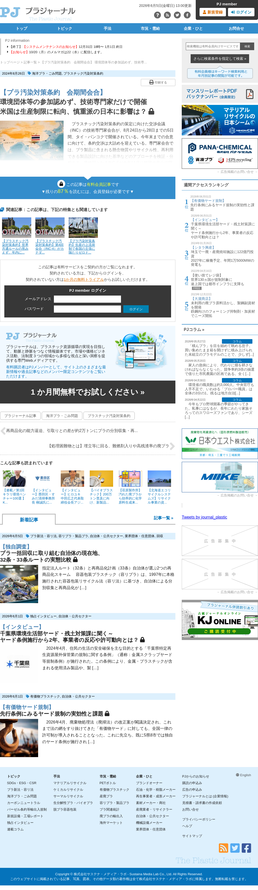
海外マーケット (111, 823)
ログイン (241, 12)
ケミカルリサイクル (68, 789)
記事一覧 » (163, 518)
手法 (107, 28)
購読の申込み (192, 783)
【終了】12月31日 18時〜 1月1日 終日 (65, 47)
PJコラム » (194, 329)
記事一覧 (30, 62)
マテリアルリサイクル (69, 783)
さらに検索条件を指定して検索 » (219, 59)
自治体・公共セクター (106, 536)
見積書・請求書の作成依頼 (202, 803)
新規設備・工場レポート (25, 816)
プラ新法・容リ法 (43, 536)
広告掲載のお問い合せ (237, 171)
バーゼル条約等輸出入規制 (27, 809)
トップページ (10, 62)
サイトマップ (192, 836)
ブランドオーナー (149, 783)
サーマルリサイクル (68, 796)
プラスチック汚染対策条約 (83, 73)
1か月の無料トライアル (84, 279)
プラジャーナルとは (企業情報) (205, 796)
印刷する (158, 82)
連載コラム (15, 829)
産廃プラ (106, 796)
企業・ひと (193, 28)
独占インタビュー (43, 616)
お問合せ (236, 28)
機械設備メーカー (149, 823)
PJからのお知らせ (195, 776)
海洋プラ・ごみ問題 (47, 73)
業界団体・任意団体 (140, 536)
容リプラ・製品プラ (73, 536)
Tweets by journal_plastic (204, 517)
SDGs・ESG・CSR (22, 783)
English (243, 775)
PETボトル (108, 783)
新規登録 (212, 12)
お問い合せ (190, 809)
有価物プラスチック (45, 696)
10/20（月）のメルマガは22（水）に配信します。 (55, 52)
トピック (64, 28)
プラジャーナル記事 (20, 416)
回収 (160, 536)
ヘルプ (187, 826)
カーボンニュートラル (23, 803)
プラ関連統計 (109, 809)
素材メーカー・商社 (151, 803)
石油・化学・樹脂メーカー (156, 789)
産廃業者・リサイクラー (154, 809)
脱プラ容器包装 (65, 809)
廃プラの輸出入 (111, 816)
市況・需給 (150, 28)
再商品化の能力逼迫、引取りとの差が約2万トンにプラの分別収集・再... (69, 431)
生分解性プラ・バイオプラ (73, 803)
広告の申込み (192, 789)
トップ (21, 28)
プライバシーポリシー (198, 819)
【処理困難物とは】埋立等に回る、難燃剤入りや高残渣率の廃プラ (111, 446)
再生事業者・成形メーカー (156, 796)
